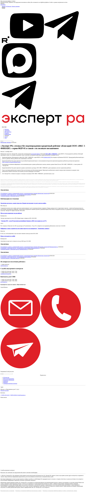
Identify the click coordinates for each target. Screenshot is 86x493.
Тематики (7, 135)
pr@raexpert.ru (4, 282)
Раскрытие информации (8, 379)
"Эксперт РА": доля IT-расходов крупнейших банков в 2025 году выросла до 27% (24, 221)
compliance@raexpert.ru (6, 273)
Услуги (6, 136)
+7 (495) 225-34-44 (5, 395)
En (2, 127)
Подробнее (3, 4)
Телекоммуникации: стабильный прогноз (10, 195)
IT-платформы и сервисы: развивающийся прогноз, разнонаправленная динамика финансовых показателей (25, 193)
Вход (3, 7)
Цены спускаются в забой (8, 236)
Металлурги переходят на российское (11, 213)
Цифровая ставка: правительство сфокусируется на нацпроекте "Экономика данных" (25, 228)
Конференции (8, 134)
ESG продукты (8, 131)
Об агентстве (6, 377)
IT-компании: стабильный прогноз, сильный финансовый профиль (16, 194)
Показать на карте (5, 390)
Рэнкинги (7, 133)
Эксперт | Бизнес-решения (14, 6)
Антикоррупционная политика (10, 383)
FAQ (6, 137)
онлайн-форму (34, 472)
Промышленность (54, 246)
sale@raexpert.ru (4, 265)
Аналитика (7, 130)
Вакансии (5, 382)
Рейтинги (7, 129)
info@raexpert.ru (21, 395)
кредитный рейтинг (35, 153)
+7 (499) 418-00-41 (13, 395)
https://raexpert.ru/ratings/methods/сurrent (11, 162)
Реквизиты (5, 381)
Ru (5, 127)
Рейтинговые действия (6, 142)
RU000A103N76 (47, 157)
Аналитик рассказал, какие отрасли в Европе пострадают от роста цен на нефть (23, 203)
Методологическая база (8, 378)
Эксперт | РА (5, 6)
